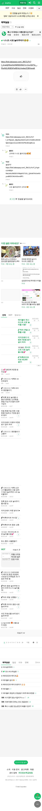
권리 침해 (13, 773)
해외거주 (25, 35)
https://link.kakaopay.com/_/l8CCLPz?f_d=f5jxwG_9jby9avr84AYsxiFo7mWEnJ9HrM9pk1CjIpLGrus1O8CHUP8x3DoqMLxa (23, 140)
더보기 (16, 550)
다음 (28, 642)
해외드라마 (36, 35)
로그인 (12, 199)
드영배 (30, 8)
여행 (9, 35)
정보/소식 (18, 315)
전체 (4, 315)
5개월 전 (3, 44)
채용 (32, 769)
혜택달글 (5, 22)
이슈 (13, 8)
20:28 (37, 662)
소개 (8, 769)
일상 (19, 8)
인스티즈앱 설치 (21, 762)
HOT (7, 8)
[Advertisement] (21, 462)
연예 (24, 8)
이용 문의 (15, 769)
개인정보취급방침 (25, 773)
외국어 (16, 35)
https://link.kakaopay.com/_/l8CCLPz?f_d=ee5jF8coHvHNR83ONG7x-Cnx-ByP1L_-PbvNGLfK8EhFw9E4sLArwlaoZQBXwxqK (19, 65)
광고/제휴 (25, 769)
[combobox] (7, 27)
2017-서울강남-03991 (22, 780)
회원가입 (23, 3)
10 (22, 642)
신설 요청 (19, 27)
